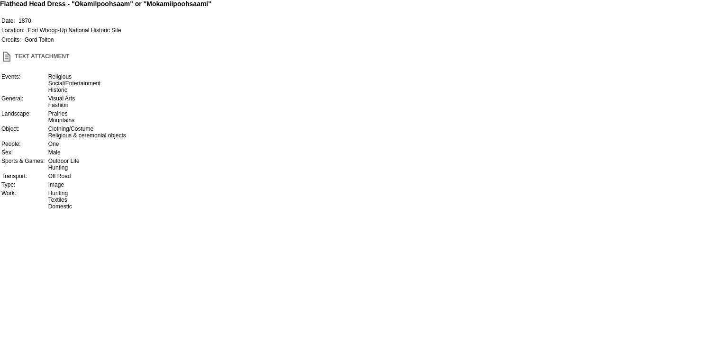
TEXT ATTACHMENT (34, 56)
